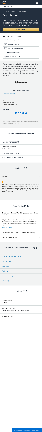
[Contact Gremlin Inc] (21, 29)
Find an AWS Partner (9, 11)
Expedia (5, 266)
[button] (37, 2)
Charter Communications (11, 256)
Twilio (5, 271)
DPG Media (6, 261)
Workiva (5, 281)
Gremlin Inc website (9, 93)
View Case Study (7, 227)
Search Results (21, 11)
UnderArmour (7, 276)
